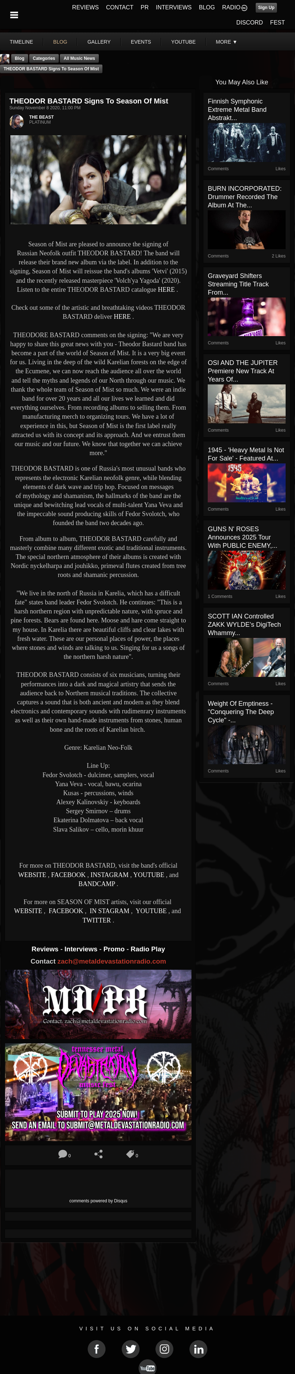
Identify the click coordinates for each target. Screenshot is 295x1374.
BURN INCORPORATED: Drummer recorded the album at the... (245, 197)
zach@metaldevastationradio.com (111, 961)
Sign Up (266, 7)
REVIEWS (85, 7)
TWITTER (97, 920)
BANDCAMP (96, 884)
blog (60, 42)
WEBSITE (32, 874)
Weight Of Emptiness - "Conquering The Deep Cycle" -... (241, 712)
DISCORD (249, 22)
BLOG (207, 7)
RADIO (231, 7)
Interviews (82, 949)
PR (145, 7)
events (141, 42)
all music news (79, 58)
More (227, 42)
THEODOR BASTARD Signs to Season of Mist (51, 68)
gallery (98, 42)
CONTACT (119, 7)
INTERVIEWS (173, 7)
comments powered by (98, 1200)
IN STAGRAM (109, 911)
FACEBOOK (68, 874)
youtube (183, 42)
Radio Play (148, 949)
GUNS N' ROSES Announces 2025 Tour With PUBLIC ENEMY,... (242, 537)
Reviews (46, 949)
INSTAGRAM (110, 874)
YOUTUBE (148, 874)
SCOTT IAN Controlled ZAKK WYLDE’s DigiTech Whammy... (244, 625)
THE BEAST (41, 117)
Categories (44, 58)
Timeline (21, 42)
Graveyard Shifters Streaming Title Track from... (238, 284)
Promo (115, 949)
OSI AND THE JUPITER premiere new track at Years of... (243, 371)
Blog (20, 58)
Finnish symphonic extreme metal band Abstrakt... (237, 110)
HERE (166, 289)
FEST (277, 22)
